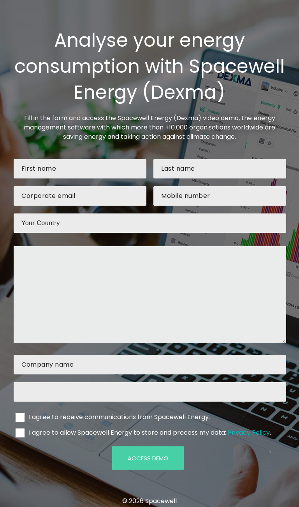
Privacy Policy (249, 432)
